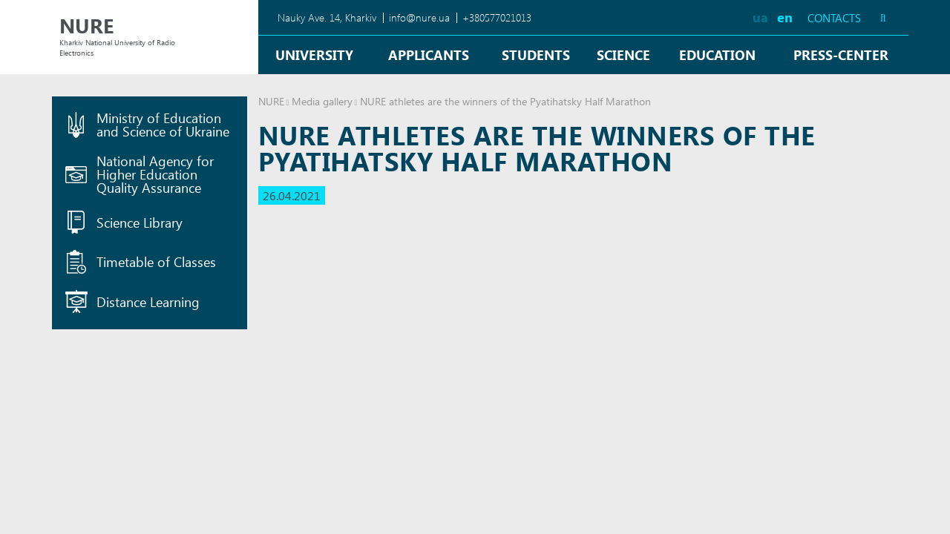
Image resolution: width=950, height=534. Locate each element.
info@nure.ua (419, 17)
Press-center (840, 54)
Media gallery (322, 101)
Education (717, 54)
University (314, 54)
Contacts (834, 18)
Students (536, 54)
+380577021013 (496, 17)
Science (623, 54)
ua (760, 16)
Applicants (428, 54)
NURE (271, 101)
